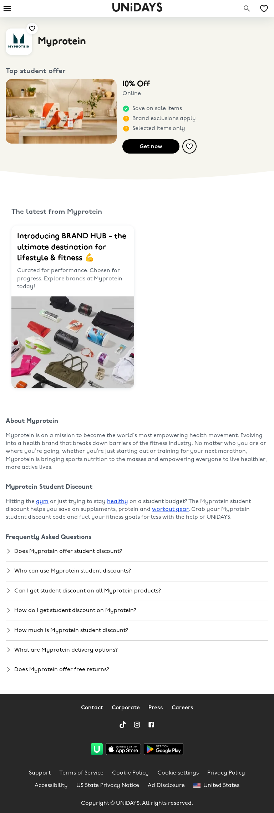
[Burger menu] (7, 8)
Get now (150, 147)
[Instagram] (137, 725)
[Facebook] (151, 725)
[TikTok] (123, 725)
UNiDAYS (137, 8)
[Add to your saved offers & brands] (32, 28)
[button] (137, 551)
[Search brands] (247, 8)
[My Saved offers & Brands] (264, 8)
